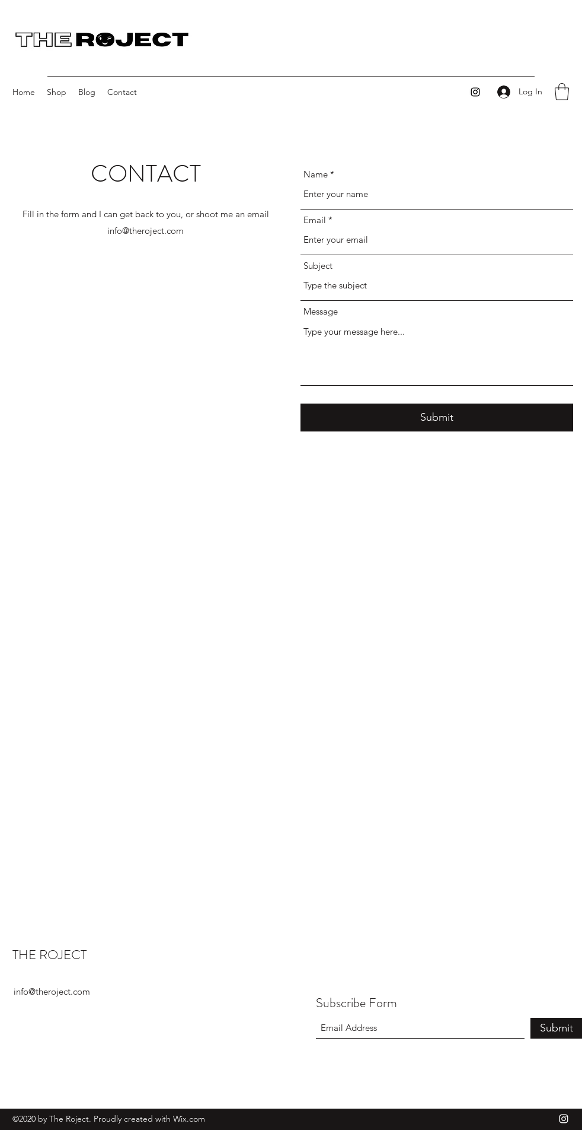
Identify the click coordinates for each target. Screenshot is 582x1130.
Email (314, 219)
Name (315, 174)
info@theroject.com (145, 230)
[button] (562, 91)
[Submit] (436, 417)
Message (320, 311)
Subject (317, 265)
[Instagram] (475, 92)
